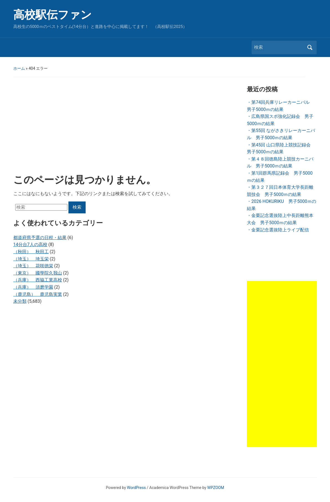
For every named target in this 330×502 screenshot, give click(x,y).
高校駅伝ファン (52, 14)
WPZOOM (215, 487)
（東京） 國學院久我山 (37, 273)
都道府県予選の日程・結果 (39, 237)
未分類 (20, 301)
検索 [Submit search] (310, 47)
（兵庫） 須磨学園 (33, 287)
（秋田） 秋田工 (31, 251)
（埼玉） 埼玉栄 (31, 259)
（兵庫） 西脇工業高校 (37, 280)
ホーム (19, 68)
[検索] (279, 47)
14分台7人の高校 (30, 244)
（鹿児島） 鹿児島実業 (37, 294)
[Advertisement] (125, 127)
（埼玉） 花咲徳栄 (33, 265)
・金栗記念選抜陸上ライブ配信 (278, 229)
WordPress (136, 487)
